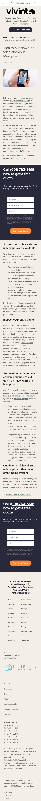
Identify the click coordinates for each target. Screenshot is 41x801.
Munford (11, 613)
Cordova (11, 627)
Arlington (11, 609)
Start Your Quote (20, 231)
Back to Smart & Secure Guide (17, 494)
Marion (23, 622)
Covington (25, 618)
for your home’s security (20, 101)
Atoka (23, 636)
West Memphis (26, 631)
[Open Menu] (3, 3)
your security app (21, 399)
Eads (9, 636)
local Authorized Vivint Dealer (16, 751)
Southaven (25, 640)
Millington (25, 609)
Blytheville (11, 622)
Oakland (24, 613)
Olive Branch (26, 600)
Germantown (26, 604)
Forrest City (12, 631)
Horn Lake (11, 600)
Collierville (11, 604)
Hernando (11, 640)
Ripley (23, 627)
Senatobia (11, 618)
